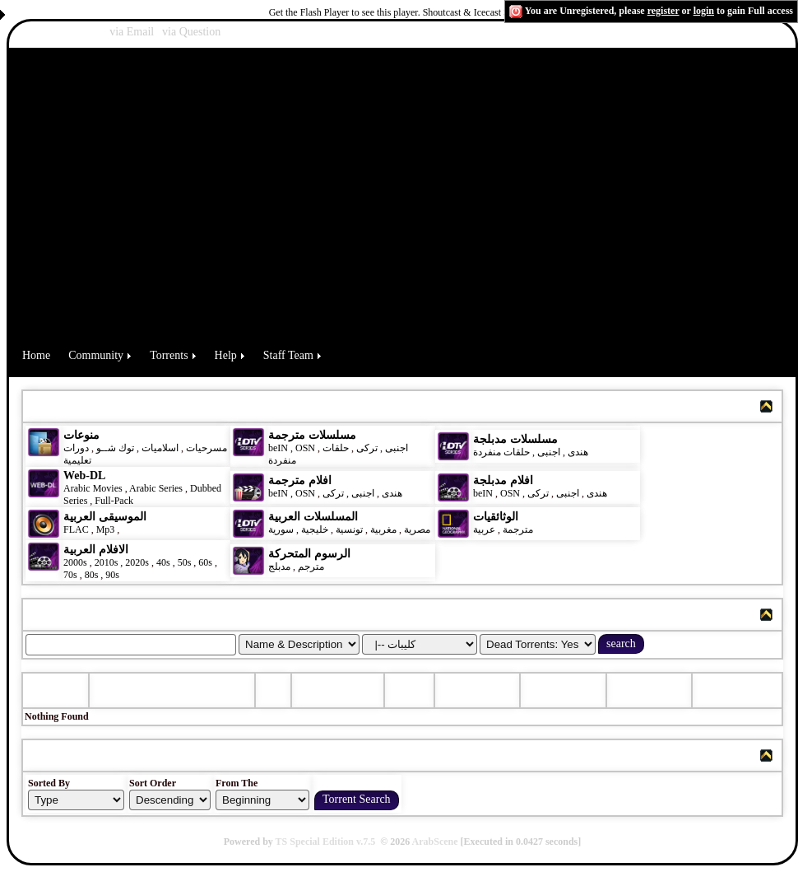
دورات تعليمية (77, 454)
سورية (281, 529)
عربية (484, 529)
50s (185, 562)
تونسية (349, 529)
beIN (279, 448)
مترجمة (518, 529)
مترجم (311, 566)
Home (36, 355)
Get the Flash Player (309, 12)
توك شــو (115, 448)
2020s (137, 562)
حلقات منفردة (501, 452)
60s (205, 562)
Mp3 (105, 529)
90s (112, 575)
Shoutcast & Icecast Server (476, 12)
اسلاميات (159, 448)
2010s (106, 562)
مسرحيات (206, 448)
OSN (305, 448)
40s (163, 562)
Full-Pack (114, 500)
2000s (75, 562)
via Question (191, 32)
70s (70, 575)
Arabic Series (156, 488)
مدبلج (279, 566)
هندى (578, 452)
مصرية (417, 529)
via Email (131, 32)
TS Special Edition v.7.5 (326, 841)
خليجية (314, 529)
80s (92, 575)
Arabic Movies (93, 488)
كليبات (135, 529)
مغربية (383, 529)
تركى (367, 448)
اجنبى (396, 448)
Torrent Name (136, 690)
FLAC (76, 529)
